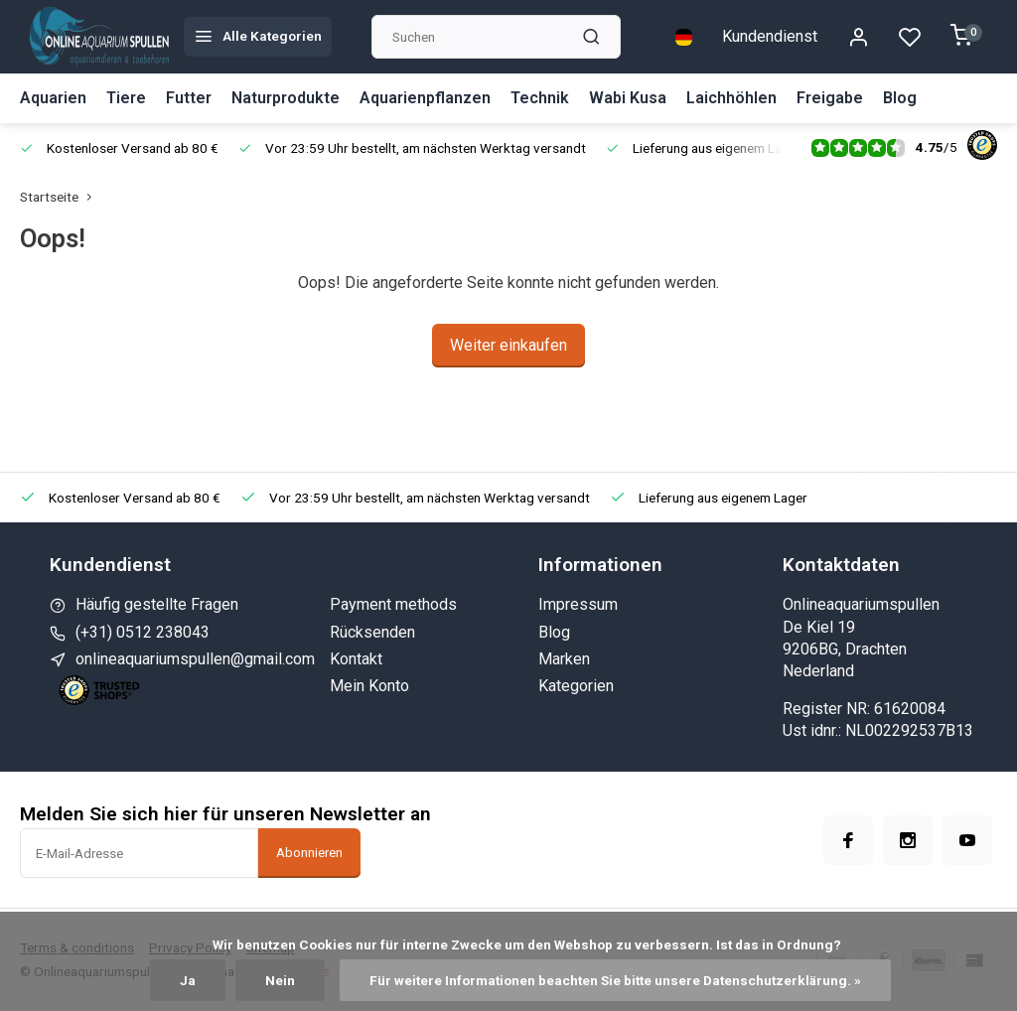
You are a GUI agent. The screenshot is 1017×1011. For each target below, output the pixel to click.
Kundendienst (769, 36)
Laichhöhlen (731, 97)
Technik (539, 97)
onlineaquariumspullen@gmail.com (195, 659)
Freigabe (830, 97)
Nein (280, 980)
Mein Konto (369, 685)
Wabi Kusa (627, 97)
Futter (189, 97)
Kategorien (576, 685)
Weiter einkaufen (508, 345)
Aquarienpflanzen (425, 97)
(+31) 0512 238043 (142, 632)
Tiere (126, 97)
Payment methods (393, 604)
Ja (188, 980)
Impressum (578, 604)
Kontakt (356, 659)
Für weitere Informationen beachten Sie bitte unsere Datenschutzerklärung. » (615, 980)
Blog (900, 97)
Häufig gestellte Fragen (156, 604)
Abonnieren (309, 852)
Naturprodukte (285, 97)
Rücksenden (372, 632)
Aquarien (53, 97)
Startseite (60, 197)
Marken (564, 659)
